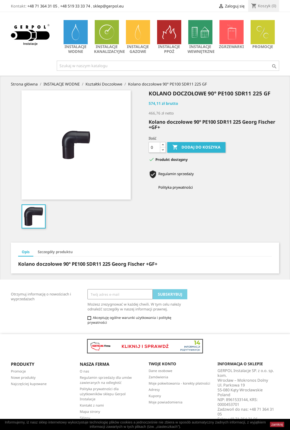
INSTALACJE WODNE (76, 37)
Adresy (154, 389)
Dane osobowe (160, 370)
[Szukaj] (168, 66)
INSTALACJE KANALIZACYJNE (108, 37)
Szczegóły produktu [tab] (55, 251)
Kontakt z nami (92, 405)
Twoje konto (162, 363)
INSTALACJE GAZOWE (138, 37)
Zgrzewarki (231, 34)
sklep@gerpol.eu (108, 6)
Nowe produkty (23, 377)
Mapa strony (90, 411)
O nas (84, 371)
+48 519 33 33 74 (75, 6)
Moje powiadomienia (165, 402)
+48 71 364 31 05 (42, 6)
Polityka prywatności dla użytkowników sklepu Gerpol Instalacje (103, 394)
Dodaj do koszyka (196, 147)
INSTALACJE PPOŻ (169, 37)
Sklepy (85, 418)
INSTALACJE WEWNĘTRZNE (201, 37)
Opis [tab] (26, 251)
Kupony (155, 396)
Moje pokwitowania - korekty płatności (179, 383)
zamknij (277, 424)
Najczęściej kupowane (29, 383)
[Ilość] (154, 147)
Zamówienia (158, 377)
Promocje (263, 34)
